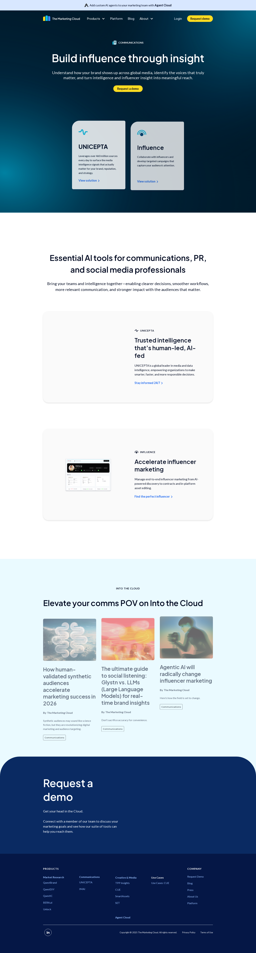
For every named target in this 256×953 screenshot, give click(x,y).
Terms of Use (206, 932)
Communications (54, 749)
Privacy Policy (188, 932)
